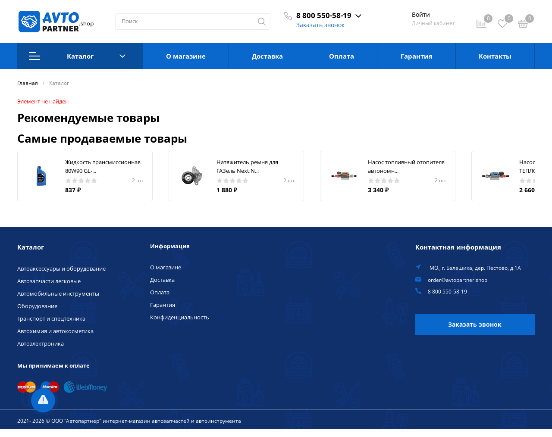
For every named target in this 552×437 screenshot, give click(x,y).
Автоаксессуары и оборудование (61, 268)
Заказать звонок (320, 25)
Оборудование (37, 306)
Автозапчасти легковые (49, 281)
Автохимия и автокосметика (55, 331)
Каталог (77, 56)
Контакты (495, 56)
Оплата (341, 56)
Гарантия (417, 56)
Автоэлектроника (40, 343)
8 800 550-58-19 (323, 15)
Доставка (267, 56)
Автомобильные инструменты (58, 293)
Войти (421, 14)
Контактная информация (458, 247)
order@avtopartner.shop (457, 279)
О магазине (186, 56)
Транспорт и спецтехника (51, 318)
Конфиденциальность (179, 317)
